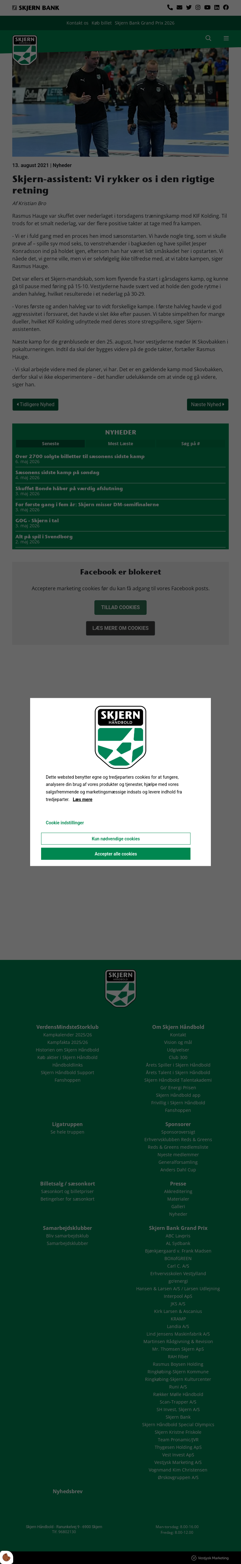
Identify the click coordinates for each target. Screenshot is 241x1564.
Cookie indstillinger (65, 822)
